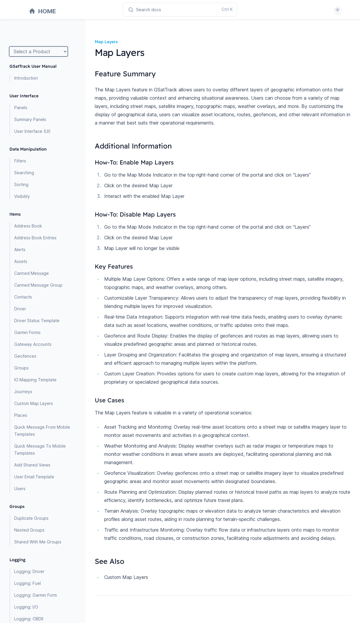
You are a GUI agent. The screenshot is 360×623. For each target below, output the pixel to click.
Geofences (25, 356)
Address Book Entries (35, 237)
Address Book (28, 225)
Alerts (19, 249)
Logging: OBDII (28, 618)
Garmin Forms (27, 332)
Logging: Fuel (27, 583)
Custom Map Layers (33, 403)
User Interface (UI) (32, 131)
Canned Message (31, 273)
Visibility (22, 196)
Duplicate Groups (31, 518)
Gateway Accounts (33, 344)
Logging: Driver (29, 571)
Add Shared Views (32, 464)
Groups (21, 367)
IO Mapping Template (35, 379)
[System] (337, 9)
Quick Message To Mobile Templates (40, 449)
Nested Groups (29, 529)
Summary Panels (30, 119)
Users (19, 488)
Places (20, 415)
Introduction (26, 77)
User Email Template (34, 476)
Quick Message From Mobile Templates (42, 431)
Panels (20, 107)
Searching (24, 172)
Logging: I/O (26, 606)
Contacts (23, 296)
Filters (20, 160)
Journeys (23, 391)
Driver (20, 308)
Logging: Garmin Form (35, 595)
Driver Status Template (37, 320)
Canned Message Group (38, 285)
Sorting (21, 184)
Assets (20, 261)
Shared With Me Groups (37, 541)
